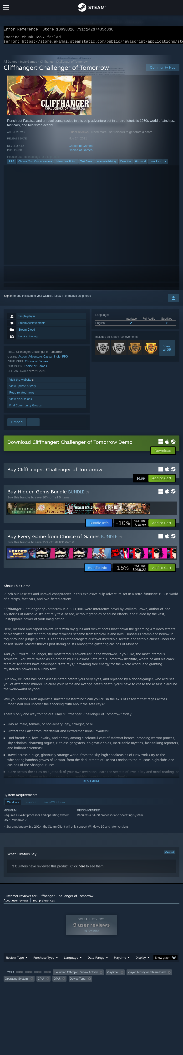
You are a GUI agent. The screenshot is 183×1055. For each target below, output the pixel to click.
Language (71, 960)
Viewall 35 (167, 350)
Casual (47, 359)
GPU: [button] (57, 981)
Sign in (8, 298)
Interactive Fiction (66, 164)
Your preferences (44, 903)
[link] (131, 526)
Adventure (35, 359)
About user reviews (16, 903)
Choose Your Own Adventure (35, 164)
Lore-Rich (155, 164)
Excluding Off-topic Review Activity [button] (76, 975)
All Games (10, 64)
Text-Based (86, 164)
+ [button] (165, 164)
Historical (140, 164)
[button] (161, 481)
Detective (125, 164)
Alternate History (106, 164)
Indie (57, 359)
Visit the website (22, 382)
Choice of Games (80, 148)
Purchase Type (43, 960)
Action (22, 359)
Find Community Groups (25, 408)
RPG (12, 164)
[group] (91, 978)
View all (169, 855)
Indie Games (28, 64)
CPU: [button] (41, 981)
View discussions (20, 402)
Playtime (120, 960)
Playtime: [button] (112, 975)
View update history (22, 389)
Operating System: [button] (16, 981)
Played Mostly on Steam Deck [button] (147, 975)
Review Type (15, 960)
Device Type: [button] (78, 981)
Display (141, 960)
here (81, 869)
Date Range (96, 960)
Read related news (21, 395)
